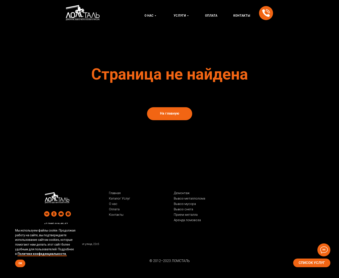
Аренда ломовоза (187, 220)
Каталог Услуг (119, 198)
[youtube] (61, 214)
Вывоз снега (183, 209)
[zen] (68, 214)
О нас (113, 204)
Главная (115, 193)
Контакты (116, 215)
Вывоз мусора (185, 204)
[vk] (47, 214)
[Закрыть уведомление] (79, 227)
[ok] (54, 214)
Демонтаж (182, 193)
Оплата (114, 209)
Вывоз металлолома (189, 198)
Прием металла (186, 215)
